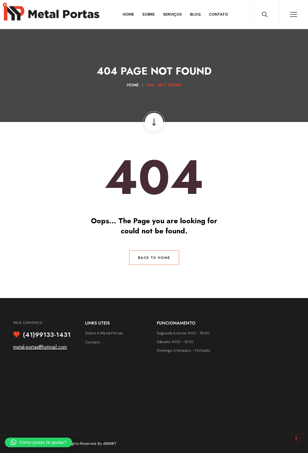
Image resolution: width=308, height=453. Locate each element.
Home (128, 14)
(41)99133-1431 (47, 335)
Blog (195, 14)
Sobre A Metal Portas (104, 333)
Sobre (148, 14)
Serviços (172, 14)
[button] (38, 442)
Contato (218, 14)
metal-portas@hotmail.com (40, 347)
